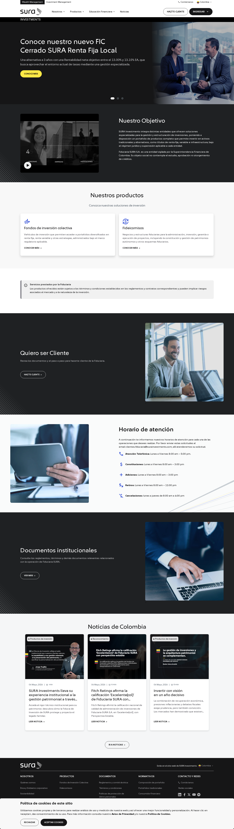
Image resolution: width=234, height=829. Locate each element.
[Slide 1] (118, 98)
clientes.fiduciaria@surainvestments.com (149, 447)
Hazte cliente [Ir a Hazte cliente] (33, 374)
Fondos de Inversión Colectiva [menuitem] (74, 783)
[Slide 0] (112, 98)
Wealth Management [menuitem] (32, 2)
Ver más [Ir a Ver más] (30, 575)
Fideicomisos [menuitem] (66, 788)
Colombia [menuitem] (203, 2)
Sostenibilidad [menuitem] (27, 794)
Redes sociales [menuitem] (185, 788)
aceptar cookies (53, 822)
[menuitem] (58, 12)
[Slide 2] (122, 98)
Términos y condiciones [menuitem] (110, 788)
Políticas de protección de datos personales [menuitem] (111, 795)
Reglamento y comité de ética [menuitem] (113, 783)
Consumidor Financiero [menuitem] (149, 794)
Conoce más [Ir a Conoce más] (31, 74)
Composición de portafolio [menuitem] (151, 783)
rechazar (29, 822)
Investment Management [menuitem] (58, 2)
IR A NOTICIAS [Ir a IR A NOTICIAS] (117, 745)
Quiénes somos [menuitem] (28, 783)
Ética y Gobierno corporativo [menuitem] (34, 788)
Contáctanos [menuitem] (185, 2)
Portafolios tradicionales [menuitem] (150, 788)
